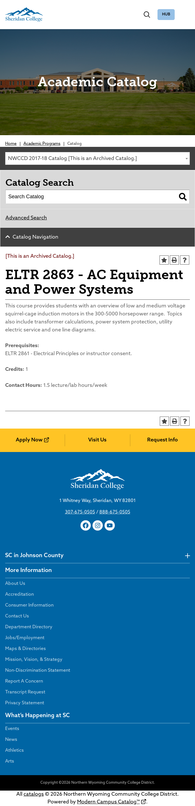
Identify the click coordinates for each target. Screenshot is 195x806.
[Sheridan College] (24, 14)
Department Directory (28, 627)
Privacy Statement (24, 703)
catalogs (33, 794)
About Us (15, 583)
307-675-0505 (80, 512)
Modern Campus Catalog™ (108, 802)
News (11, 739)
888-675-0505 (114, 512)
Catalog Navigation (35, 237)
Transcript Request (25, 692)
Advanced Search (26, 218)
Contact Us (17, 616)
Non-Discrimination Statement (37, 670)
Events (12, 729)
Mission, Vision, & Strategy (33, 659)
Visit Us (97, 440)
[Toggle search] (147, 14)
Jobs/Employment (24, 638)
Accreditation (19, 594)
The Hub (166, 14)
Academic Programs (41, 144)
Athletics (14, 750)
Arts (9, 761)
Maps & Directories (25, 649)
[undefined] (187, 555)
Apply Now (29, 440)
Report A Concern (24, 681)
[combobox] (97, 158)
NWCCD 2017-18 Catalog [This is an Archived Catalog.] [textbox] (72, 158)
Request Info (162, 440)
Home (11, 144)
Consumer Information (29, 605)
